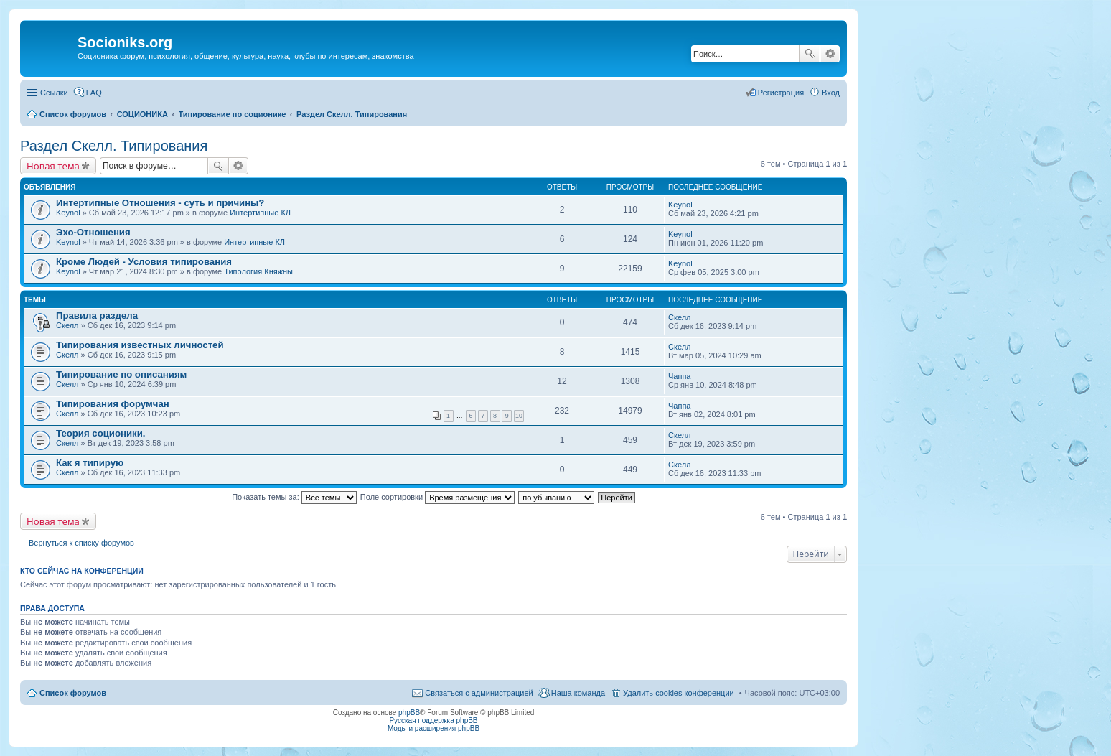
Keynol (68, 212)
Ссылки (54, 92)
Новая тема (53, 165)
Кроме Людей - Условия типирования (144, 261)
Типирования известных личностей (140, 345)
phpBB (409, 713)
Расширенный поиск (830, 53)
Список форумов (72, 693)
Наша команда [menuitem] (578, 693)
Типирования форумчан (112, 403)
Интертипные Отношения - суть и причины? (160, 202)
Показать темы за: (294, 497)
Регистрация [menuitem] (781, 92)
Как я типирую (89, 462)
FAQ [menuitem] (94, 92)
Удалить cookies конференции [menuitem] (678, 693)
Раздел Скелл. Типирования (113, 146)
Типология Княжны (258, 271)
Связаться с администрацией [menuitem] (479, 693)
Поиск (809, 53)
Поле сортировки (437, 497)
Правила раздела (97, 315)
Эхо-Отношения (93, 232)
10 (518, 415)
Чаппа (679, 376)
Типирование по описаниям (121, 374)
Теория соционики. (100, 433)
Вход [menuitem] (831, 92)
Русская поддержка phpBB (433, 720)
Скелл (67, 325)
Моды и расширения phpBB (433, 728)
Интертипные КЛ (260, 212)
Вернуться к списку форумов (81, 542)
